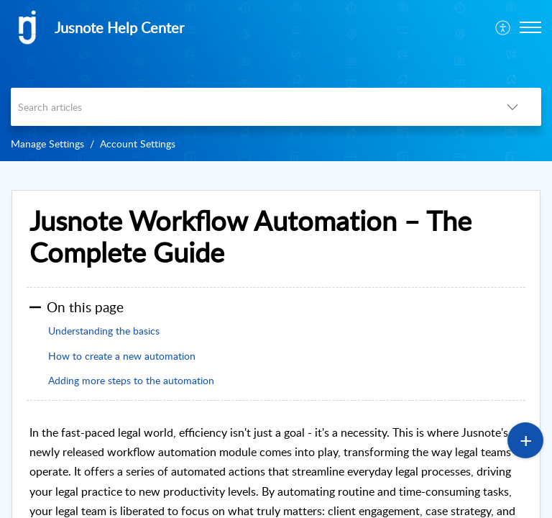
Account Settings (137, 143)
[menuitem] (503, 27)
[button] (530, 27)
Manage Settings (47, 143)
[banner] (276, 80)
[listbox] (512, 107)
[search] (247, 107)
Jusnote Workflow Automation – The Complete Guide (250, 236)
